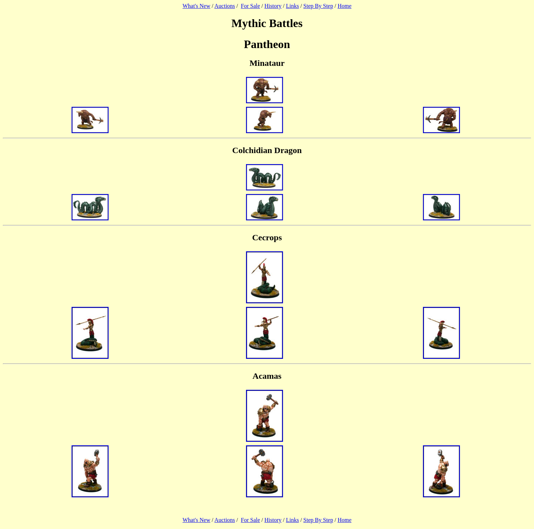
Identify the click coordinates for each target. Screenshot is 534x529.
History (273, 6)
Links (292, 6)
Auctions (224, 6)
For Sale (250, 6)
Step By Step (318, 6)
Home (344, 6)
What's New (196, 6)
